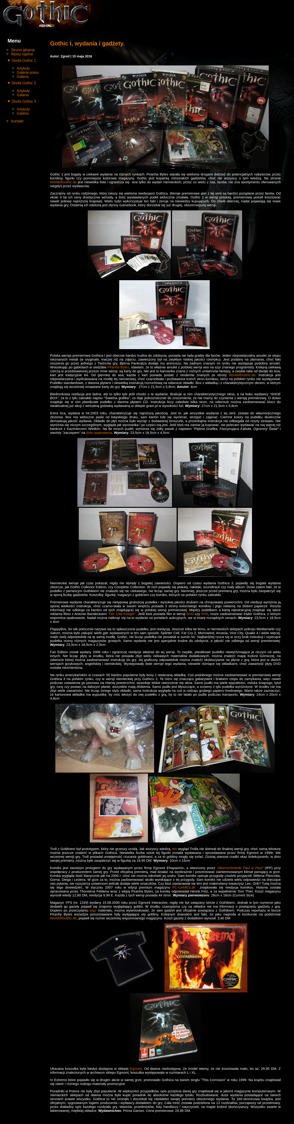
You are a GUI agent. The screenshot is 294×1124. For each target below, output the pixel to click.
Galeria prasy (28, 72)
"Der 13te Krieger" (122, 614)
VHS (204, 614)
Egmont (136, 1068)
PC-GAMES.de (183, 887)
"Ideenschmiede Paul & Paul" (240, 868)
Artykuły (23, 68)
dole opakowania (99, 433)
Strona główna (22, 50)
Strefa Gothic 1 (23, 60)
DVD (190, 614)
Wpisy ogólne (22, 54)
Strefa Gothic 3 (23, 101)
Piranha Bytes (118, 367)
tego (93, 910)
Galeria (23, 77)
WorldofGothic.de (63, 182)
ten (174, 849)
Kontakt (17, 121)
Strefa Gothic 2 (23, 83)
